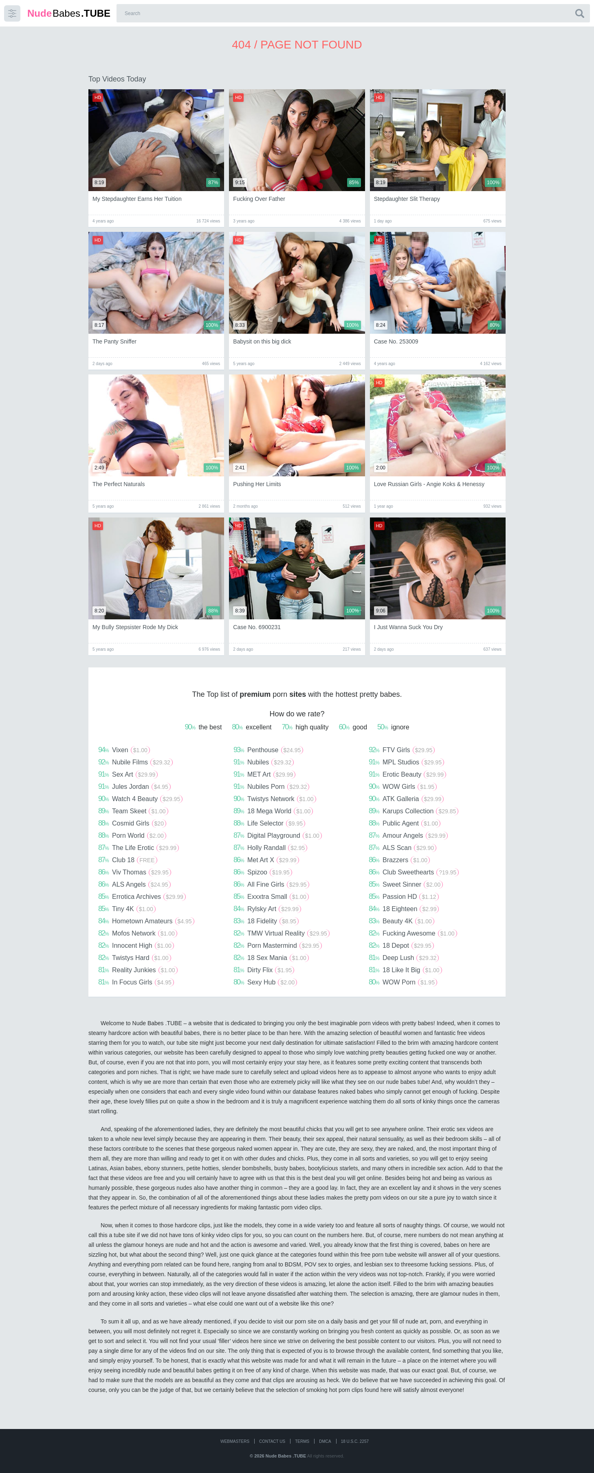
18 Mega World (273, 811)
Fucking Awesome (413, 933)
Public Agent (404, 823)
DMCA (325, 1441)
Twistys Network (274, 798)
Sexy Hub (265, 982)
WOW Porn (403, 982)
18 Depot (401, 945)
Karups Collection (413, 811)
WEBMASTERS (234, 1441)
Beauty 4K (401, 921)
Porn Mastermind (277, 945)
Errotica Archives (142, 896)
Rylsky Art (267, 908)
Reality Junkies (138, 969)
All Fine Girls (271, 884)
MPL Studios (406, 762)
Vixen (124, 749)
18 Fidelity (266, 921)
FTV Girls (402, 749)
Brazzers (399, 859)
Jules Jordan (134, 786)
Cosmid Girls (132, 823)
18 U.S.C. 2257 (355, 1441)
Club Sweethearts (414, 872)
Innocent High (136, 945)
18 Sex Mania (271, 957)
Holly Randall (270, 847)
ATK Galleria (406, 798)
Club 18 (127, 859)
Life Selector (269, 823)
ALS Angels (134, 884)
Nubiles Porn (271, 786)
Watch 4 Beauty (140, 798)
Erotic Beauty (407, 774)
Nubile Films (135, 762)
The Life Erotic (138, 847)
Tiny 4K (127, 908)
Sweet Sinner (406, 884)
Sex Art (128, 774)
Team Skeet (133, 811)
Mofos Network (137, 933)
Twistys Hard (134, 957)
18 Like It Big (405, 969)
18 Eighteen (404, 908)
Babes (68, 13)
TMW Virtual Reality (281, 933)
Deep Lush (404, 957)
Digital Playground (277, 835)
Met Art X (266, 859)
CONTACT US (272, 1441)
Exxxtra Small (271, 896)
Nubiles (263, 762)
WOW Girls (403, 786)
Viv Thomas (134, 872)
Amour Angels (408, 835)
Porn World (132, 835)
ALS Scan (402, 847)
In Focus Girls (136, 982)
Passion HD (404, 896)
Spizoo (262, 872)
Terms (302, 1441)
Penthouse (268, 749)
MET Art (264, 774)
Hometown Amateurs (146, 921)
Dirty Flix (263, 969)
